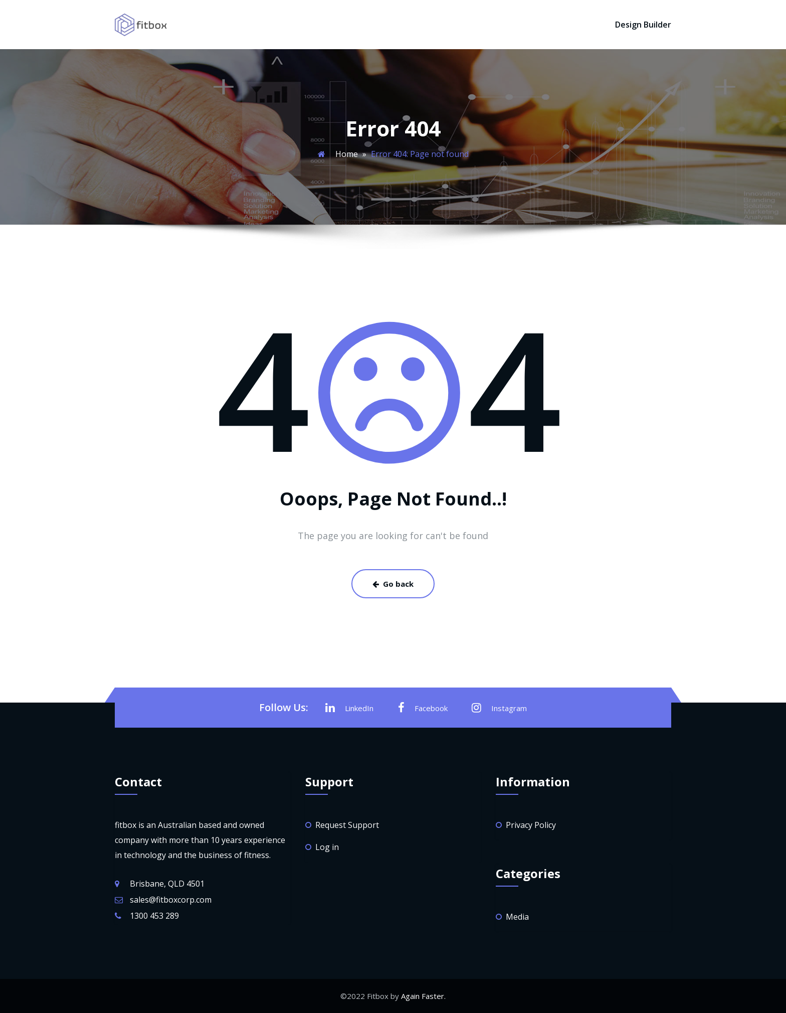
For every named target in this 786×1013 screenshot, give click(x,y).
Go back (393, 584)
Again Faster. (423, 996)
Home (346, 153)
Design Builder (643, 24)
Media (517, 916)
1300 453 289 (154, 915)
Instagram (499, 707)
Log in (327, 847)
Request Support (347, 824)
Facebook (423, 707)
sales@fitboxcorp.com (171, 899)
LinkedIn (349, 707)
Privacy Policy (531, 824)
